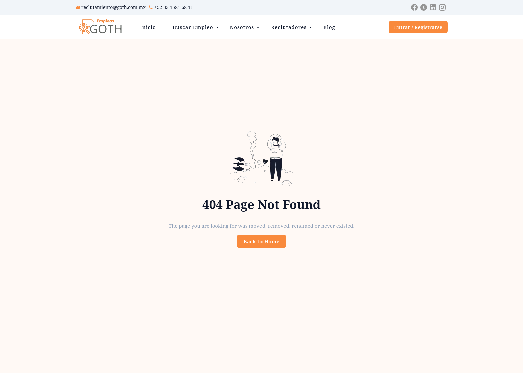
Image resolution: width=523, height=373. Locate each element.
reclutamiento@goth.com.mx (113, 7)
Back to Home (262, 241)
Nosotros (242, 27)
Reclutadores (289, 27)
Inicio (148, 27)
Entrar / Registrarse (418, 27)
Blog (329, 27)
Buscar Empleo (193, 27)
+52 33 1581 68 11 (173, 7)
